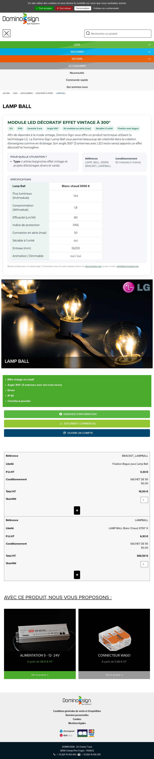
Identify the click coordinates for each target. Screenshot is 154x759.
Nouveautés (77, 73)
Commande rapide (77, 80)
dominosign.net (93, 266)
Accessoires (77, 66)
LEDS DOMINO (26, 93)
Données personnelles (77, 715)
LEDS (15, 93)
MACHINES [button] (77, 52)
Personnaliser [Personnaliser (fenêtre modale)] (82, 8)
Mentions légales (77, 723)
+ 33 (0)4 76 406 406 (66, 754)
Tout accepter (44, 8)
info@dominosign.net (128, 266)
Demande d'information (80, 414)
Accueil (6, 93)
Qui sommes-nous (77, 87)
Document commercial (80, 423)
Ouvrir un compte (80, 433)
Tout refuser (64, 8)
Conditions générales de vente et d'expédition (77, 711)
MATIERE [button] (77, 59)
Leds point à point (44, 93)
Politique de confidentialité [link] (106, 8)
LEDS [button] (77, 45)
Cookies (77, 719)
